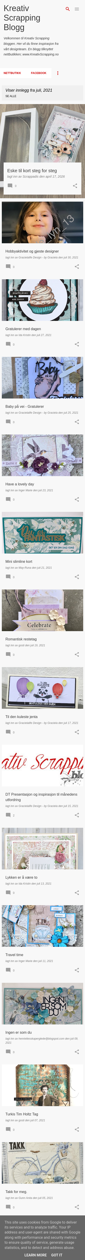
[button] (75, 186)
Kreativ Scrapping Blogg (22, 18)
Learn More (35, 1255)
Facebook (38, 73)
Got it (56, 1255)
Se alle (10, 96)
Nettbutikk (12, 73)
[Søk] (67, 9)
